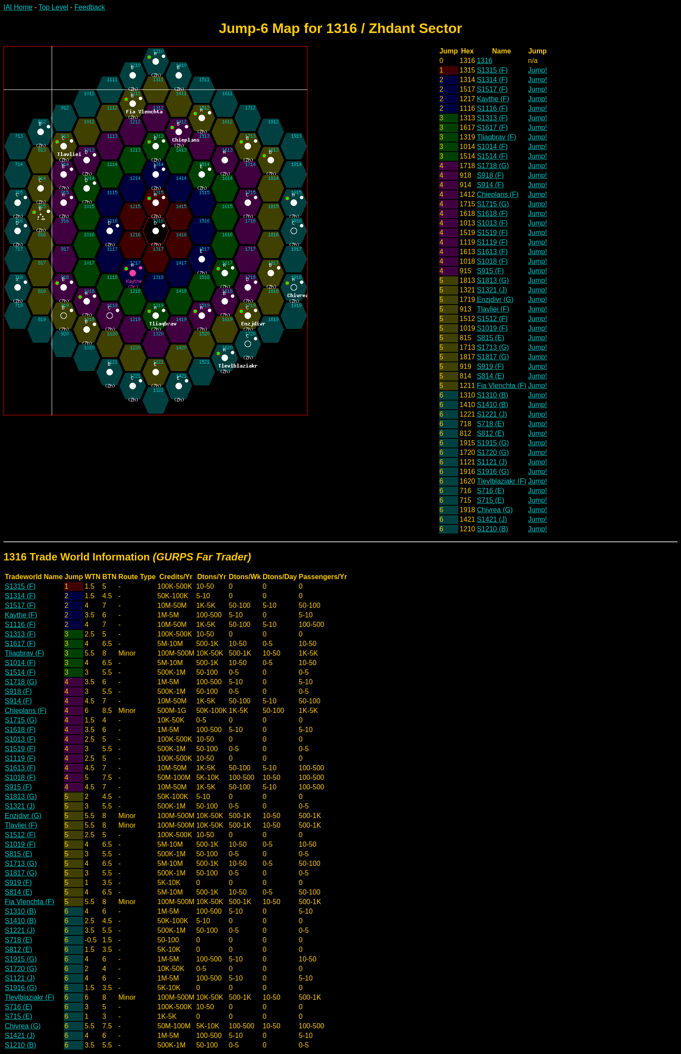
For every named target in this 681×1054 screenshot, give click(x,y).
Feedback (89, 7)
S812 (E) (490, 433)
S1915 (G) (493, 443)
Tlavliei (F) (493, 309)
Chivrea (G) (495, 510)
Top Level (54, 7)
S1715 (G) (493, 204)
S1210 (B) (492, 529)
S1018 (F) (492, 261)
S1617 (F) (492, 127)
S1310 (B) (492, 395)
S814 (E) (490, 376)
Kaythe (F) (493, 99)
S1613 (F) (492, 251)
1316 (485, 60)
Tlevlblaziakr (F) (501, 481)
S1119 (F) (492, 242)
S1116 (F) (492, 108)
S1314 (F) (492, 79)
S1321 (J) (492, 290)
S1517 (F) (492, 89)
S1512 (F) (492, 318)
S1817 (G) (493, 357)
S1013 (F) (492, 223)
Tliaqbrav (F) (496, 137)
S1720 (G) (493, 452)
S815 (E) (490, 337)
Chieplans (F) (498, 194)
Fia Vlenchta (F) (501, 385)
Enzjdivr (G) (495, 299)
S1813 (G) (493, 280)
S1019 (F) (492, 328)
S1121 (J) (492, 462)
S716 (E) (490, 490)
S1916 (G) (493, 471)
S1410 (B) (492, 404)
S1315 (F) (492, 70)
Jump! (537, 70)
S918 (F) (490, 175)
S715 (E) (490, 500)
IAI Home (18, 7)
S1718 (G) (493, 165)
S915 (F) (490, 271)
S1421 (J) (492, 519)
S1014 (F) (492, 146)
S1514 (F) (492, 156)
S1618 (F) (492, 213)
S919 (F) (490, 366)
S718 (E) (490, 424)
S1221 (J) (492, 414)
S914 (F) (490, 185)
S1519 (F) (492, 232)
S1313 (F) (492, 118)
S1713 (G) (493, 347)
